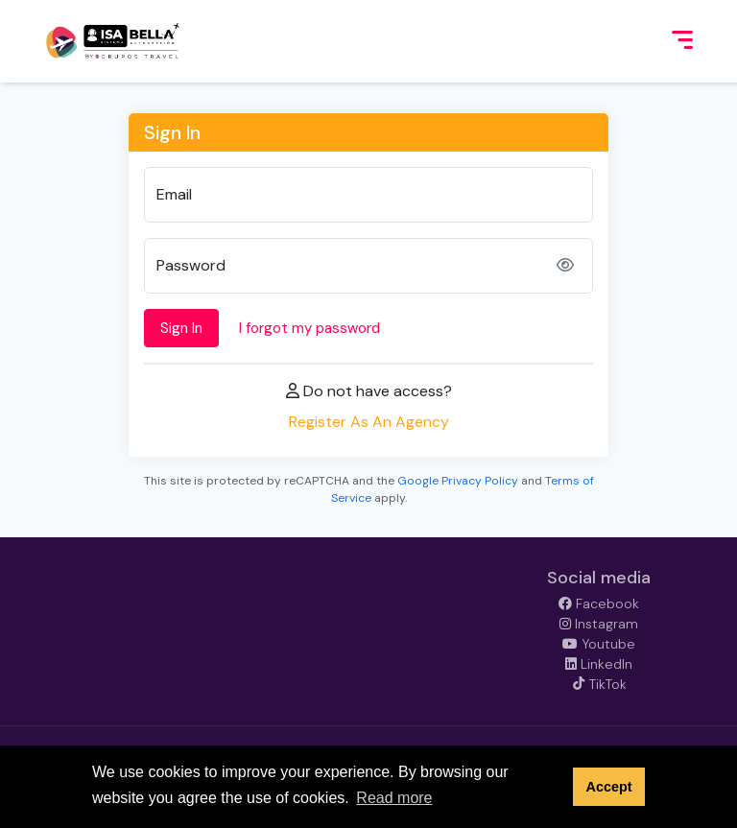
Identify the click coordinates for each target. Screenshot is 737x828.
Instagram (598, 623)
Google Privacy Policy (457, 480)
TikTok (599, 684)
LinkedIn (598, 664)
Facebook (599, 603)
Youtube (598, 643)
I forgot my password (309, 328)
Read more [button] (394, 798)
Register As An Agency (369, 422)
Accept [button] (608, 786)
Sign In (181, 328)
